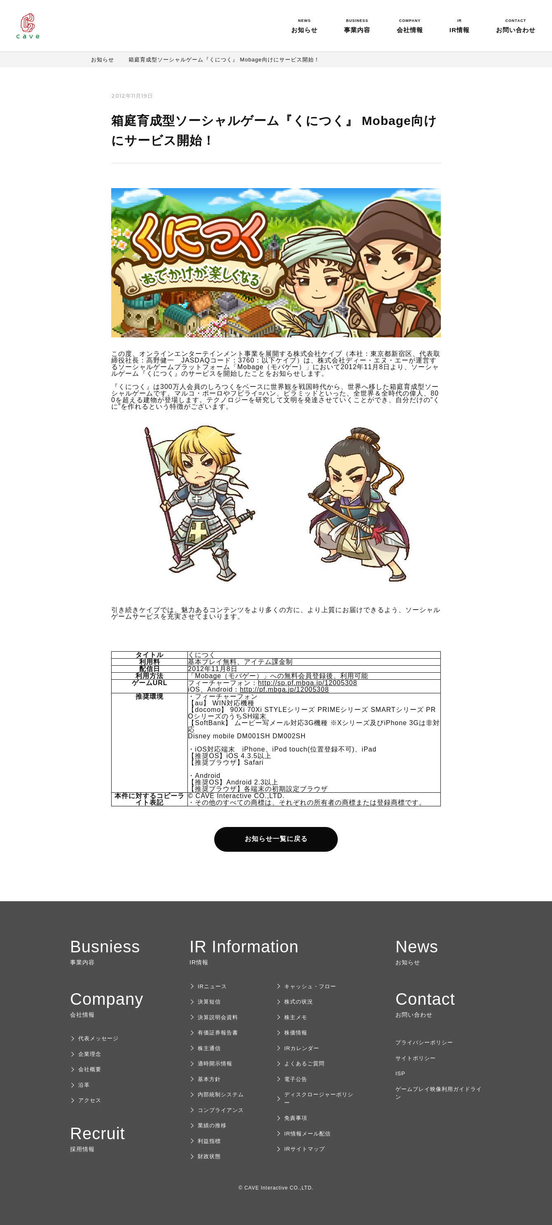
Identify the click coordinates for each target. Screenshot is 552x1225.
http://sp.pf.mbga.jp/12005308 (307, 682)
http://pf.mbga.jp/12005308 (284, 689)
